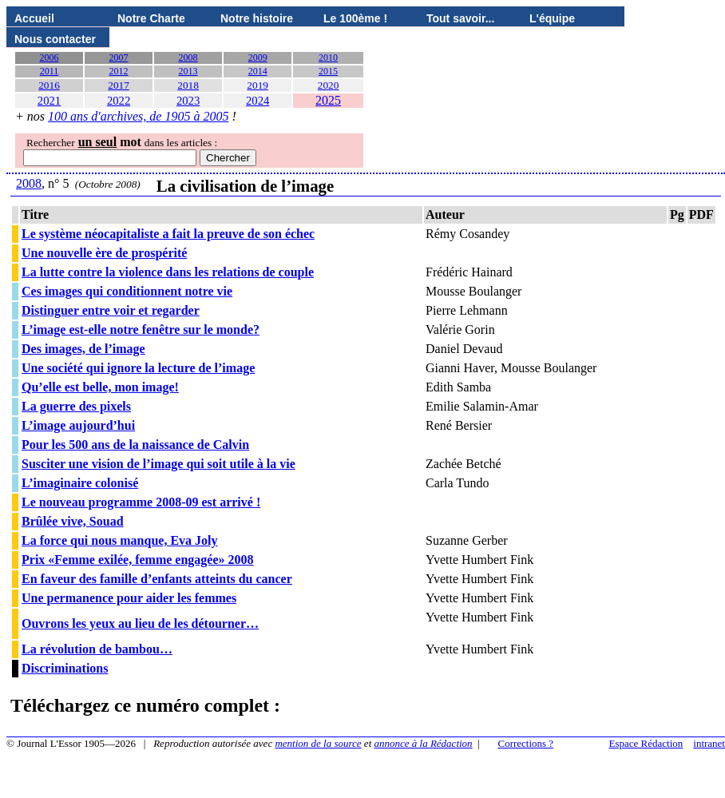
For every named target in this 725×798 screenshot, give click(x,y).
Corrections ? (525, 743)
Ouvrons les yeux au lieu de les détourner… (140, 623)
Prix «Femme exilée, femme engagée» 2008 (138, 559)
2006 (49, 57)
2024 (257, 100)
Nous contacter (55, 39)
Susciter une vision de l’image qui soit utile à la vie (158, 463)
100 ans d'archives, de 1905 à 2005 (138, 116)
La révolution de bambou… (97, 649)
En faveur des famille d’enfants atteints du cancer (157, 579)
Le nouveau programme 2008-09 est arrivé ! (141, 502)
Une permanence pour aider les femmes (129, 598)
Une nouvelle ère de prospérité (104, 253)
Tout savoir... (460, 18)
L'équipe (552, 18)
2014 (257, 71)
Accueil (34, 18)
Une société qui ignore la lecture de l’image (138, 368)
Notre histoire (256, 18)
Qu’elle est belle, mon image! (100, 387)
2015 (328, 71)
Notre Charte (151, 18)
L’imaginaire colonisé (80, 483)
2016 (49, 85)
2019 (257, 85)
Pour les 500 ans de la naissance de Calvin (135, 444)
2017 (118, 85)
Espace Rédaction (646, 743)
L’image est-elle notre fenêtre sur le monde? (140, 329)
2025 (328, 100)
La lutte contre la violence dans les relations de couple (168, 272)
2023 (188, 100)
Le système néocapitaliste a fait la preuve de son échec (168, 233)
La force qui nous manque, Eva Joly (120, 540)
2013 (188, 71)
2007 (119, 57)
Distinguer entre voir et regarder (111, 310)
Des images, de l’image (83, 348)
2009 (257, 57)
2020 (328, 85)
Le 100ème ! (355, 18)
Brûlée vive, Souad (73, 521)
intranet (709, 743)
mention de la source (318, 743)
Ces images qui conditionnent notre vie (127, 291)
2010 (328, 57)
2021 (49, 100)
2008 (188, 57)
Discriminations (65, 668)
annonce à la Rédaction (423, 743)
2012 (119, 71)
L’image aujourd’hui (78, 425)
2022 (118, 100)
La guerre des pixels (76, 406)
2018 (188, 85)
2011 (49, 71)
